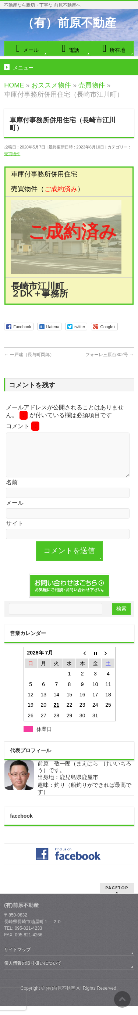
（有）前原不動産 (69, 22)
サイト (15, 532)
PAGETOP (116, 896)
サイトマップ (17, 958)
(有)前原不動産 (60, 997)
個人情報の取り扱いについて (32, 972)
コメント (22, 426)
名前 (12, 491)
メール (26, 48)
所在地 (112, 48)
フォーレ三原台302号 (109, 354)
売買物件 (12, 153)
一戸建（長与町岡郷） (29, 354)
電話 (69, 48)
